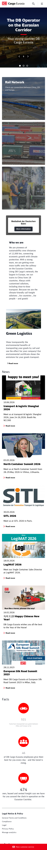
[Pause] (24, 56)
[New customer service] (23, 847)
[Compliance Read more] (7, 821)
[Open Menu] (42, 4)
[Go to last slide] (19, 56)
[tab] (20, 66)
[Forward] (28, 56)
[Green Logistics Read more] (12, 363)
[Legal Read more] (4, 825)
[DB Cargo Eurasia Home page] (13, 3)
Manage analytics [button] (9, 832)
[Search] (33, 4)
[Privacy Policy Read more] (8, 829)
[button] (10, 425)
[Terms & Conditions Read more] (14, 818)
